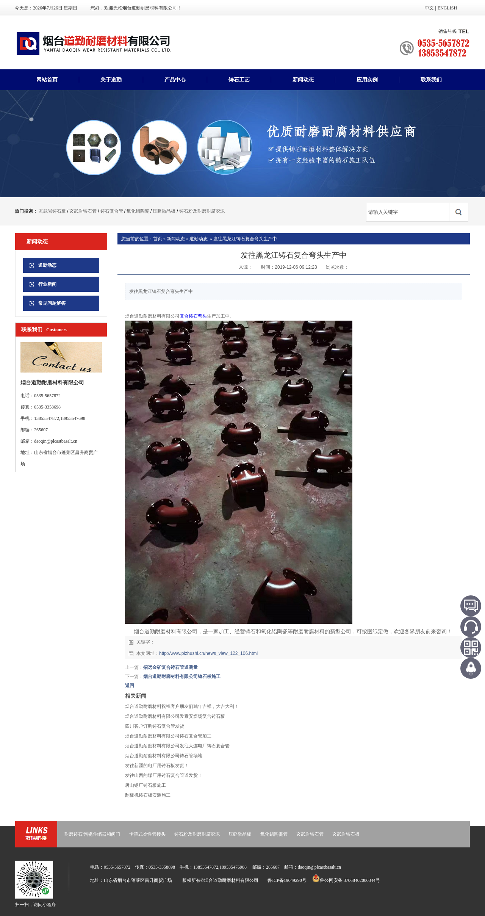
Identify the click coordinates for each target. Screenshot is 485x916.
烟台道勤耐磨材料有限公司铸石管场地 (163, 755)
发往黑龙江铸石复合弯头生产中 (245, 238)
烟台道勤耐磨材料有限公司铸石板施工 (182, 676)
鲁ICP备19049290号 (287, 880)
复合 (184, 316)
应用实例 (367, 80)
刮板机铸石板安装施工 (148, 795)
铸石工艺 (239, 80)
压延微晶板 (164, 211)
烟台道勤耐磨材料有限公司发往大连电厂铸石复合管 (177, 745)
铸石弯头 (198, 316)
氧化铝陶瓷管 (274, 834)
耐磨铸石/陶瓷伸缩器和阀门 (92, 834)
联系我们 (431, 80)
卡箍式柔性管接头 (147, 834)
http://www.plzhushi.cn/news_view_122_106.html (208, 653)
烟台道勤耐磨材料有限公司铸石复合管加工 (168, 736)
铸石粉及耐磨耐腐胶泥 (202, 211)
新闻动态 (303, 80)
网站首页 (47, 80)
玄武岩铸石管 (83, 211)
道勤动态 (198, 238)
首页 (157, 238)
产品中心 (175, 80)
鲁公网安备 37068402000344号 (346, 880)
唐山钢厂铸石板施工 (145, 785)
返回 (129, 685)
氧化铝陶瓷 (138, 211)
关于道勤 (111, 80)
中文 (429, 8)
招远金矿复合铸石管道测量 (170, 667)
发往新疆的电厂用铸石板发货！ (157, 765)
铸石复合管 (111, 211)
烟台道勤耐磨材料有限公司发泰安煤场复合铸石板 (175, 716)
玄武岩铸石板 (52, 211)
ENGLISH (447, 8)
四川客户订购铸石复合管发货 (154, 726)
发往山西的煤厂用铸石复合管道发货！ (163, 775)
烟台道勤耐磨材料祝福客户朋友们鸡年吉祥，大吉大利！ (182, 706)
